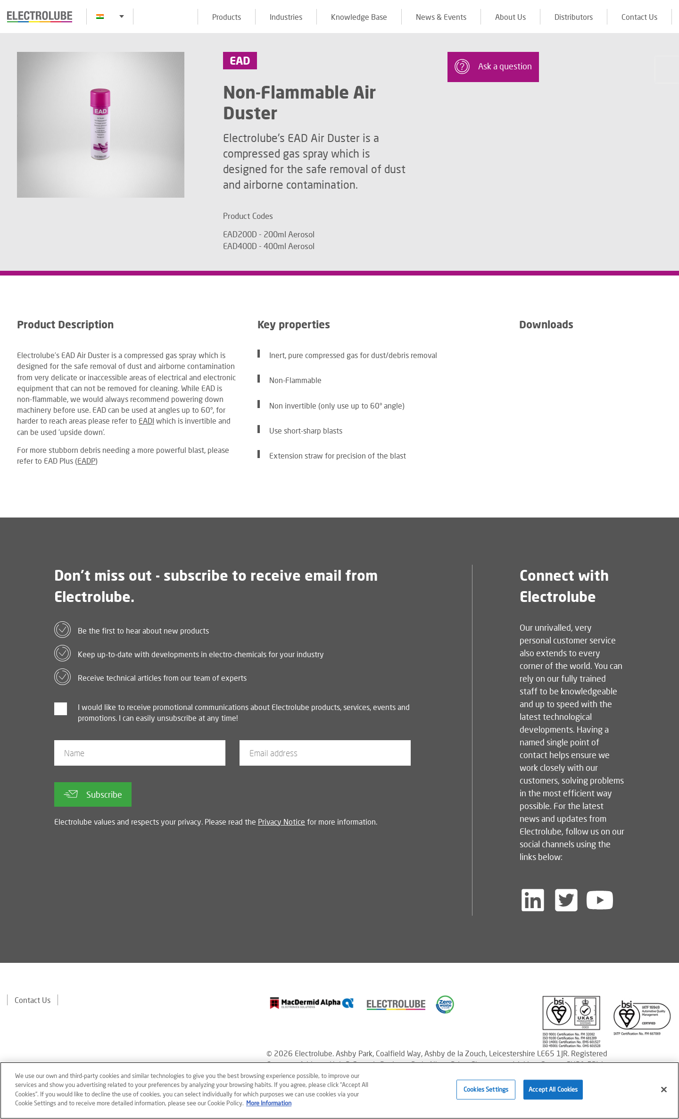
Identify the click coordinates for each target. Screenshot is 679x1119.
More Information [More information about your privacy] (268, 1104)
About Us (510, 16)
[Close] (664, 1090)
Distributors (574, 16)
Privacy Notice (281, 821)
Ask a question (493, 66)
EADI (146, 420)
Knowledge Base (359, 16)
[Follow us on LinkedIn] (533, 900)
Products (226, 16)
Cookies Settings (486, 1090)
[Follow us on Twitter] (566, 900)
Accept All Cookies (553, 1090)
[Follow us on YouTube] (600, 900)
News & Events (441, 16)
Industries (286, 16)
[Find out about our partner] (311, 1002)
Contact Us (639, 16)
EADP (86, 460)
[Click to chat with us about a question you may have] (667, 70)
